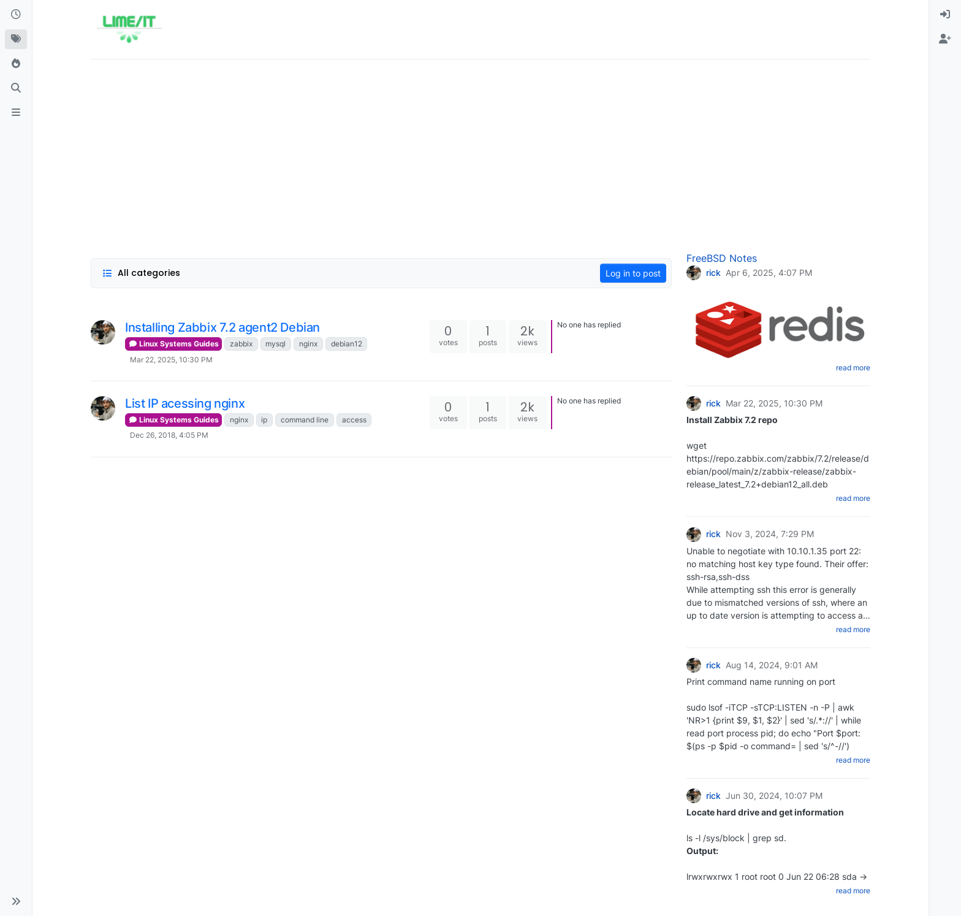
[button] (16, 901)
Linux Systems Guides (173, 343)
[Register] (945, 39)
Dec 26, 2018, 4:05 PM (169, 435)
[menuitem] (945, 15)
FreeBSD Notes (721, 258)
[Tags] (16, 39)
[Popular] (16, 64)
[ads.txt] (16, 113)
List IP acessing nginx (185, 403)
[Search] (16, 88)
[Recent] (16, 15)
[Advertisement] (458, 155)
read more (853, 367)
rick (713, 273)
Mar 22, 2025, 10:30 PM (171, 359)
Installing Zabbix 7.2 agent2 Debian (222, 327)
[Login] (945, 15)
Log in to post (633, 273)
